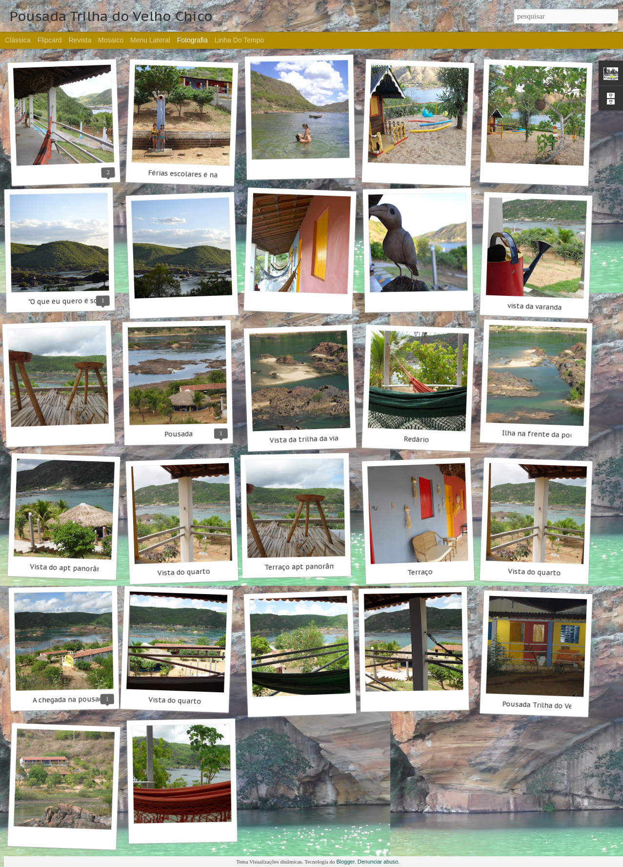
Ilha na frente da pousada (546, 434)
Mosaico (110, 40)
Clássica (18, 40)
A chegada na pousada (70, 699)
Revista (79, 40)
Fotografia (192, 40)
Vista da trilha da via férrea (315, 439)
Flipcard (50, 40)
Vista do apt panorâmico (72, 568)
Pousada (178, 433)
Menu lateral (150, 40)
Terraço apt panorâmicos (306, 566)
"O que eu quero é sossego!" (74, 301)
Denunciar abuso (378, 862)
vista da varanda (534, 306)
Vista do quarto (183, 572)
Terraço (420, 572)
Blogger (345, 862)
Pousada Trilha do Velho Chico (553, 706)
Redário (416, 439)
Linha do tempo (239, 40)
